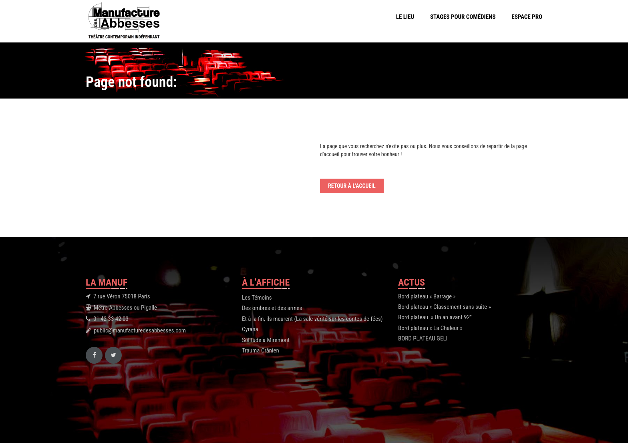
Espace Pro (526, 16)
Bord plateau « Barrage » (427, 296)
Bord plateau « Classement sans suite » (444, 306)
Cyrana (250, 329)
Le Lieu (405, 16)
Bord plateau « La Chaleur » (430, 328)
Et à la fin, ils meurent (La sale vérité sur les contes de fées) (312, 318)
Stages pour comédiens (462, 16)
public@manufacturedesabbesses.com (140, 330)
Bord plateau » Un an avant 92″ (435, 317)
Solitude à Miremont (266, 340)
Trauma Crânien (260, 350)
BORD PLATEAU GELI (422, 338)
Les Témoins (257, 297)
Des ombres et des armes (272, 308)
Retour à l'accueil (352, 186)
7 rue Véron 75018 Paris (121, 296)
